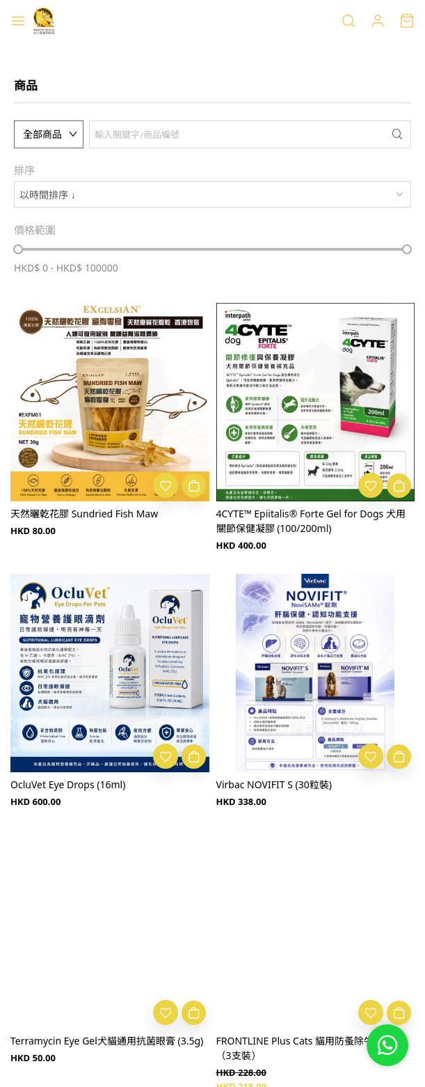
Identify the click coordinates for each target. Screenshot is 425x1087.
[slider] (18, 249)
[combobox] (212, 194)
